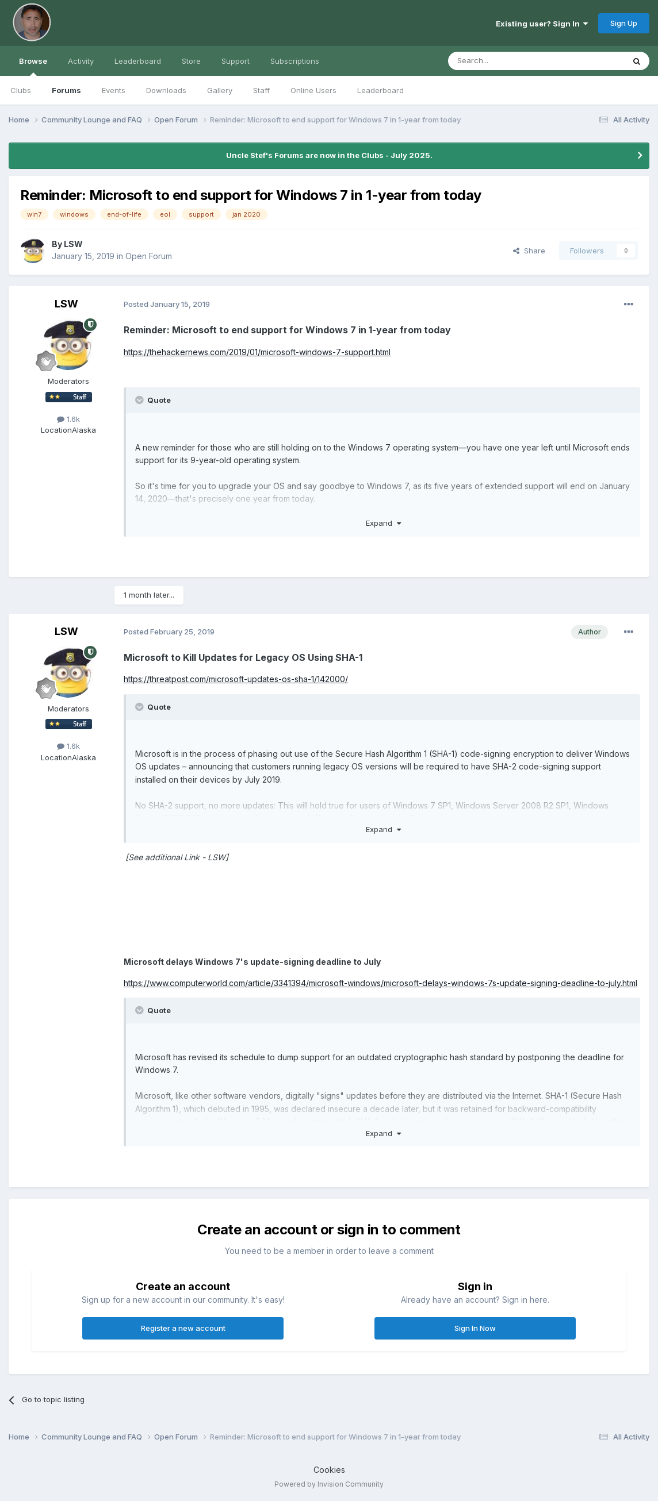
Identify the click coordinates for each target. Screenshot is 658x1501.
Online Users (313, 90)
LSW (73, 244)
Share (529, 250)
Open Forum (148, 256)
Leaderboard (380, 90)
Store (191, 61)
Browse (33, 66)
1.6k (68, 419)
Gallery (219, 90)
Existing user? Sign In (542, 23)
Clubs (20, 90)
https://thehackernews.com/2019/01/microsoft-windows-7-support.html (257, 352)
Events (113, 90)
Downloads (166, 90)
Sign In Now (475, 1328)
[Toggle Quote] (140, 400)
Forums (66, 90)
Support (235, 61)
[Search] (506, 61)
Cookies (329, 1470)
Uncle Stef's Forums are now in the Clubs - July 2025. (329, 155)
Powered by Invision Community (329, 1484)
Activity (81, 61)
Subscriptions (294, 61)
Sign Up (623, 23)
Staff (261, 90)
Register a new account (183, 1328)
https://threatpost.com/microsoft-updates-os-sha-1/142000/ (236, 679)
